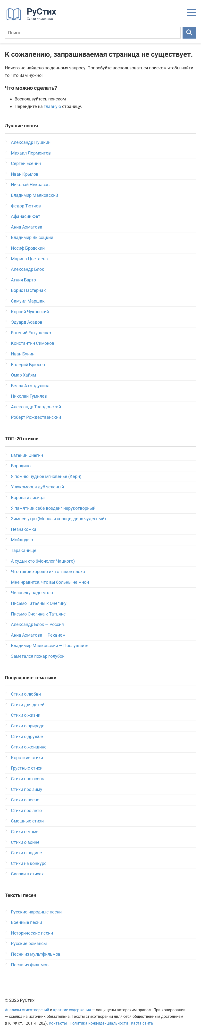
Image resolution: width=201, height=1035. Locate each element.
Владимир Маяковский (34, 195)
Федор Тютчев (26, 205)
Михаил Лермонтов (31, 153)
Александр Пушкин (30, 142)
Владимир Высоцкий (32, 237)
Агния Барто (23, 279)
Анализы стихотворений (27, 1010)
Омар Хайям (23, 375)
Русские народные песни (36, 911)
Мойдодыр (22, 539)
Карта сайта (142, 1023)
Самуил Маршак (28, 301)
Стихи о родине (26, 852)
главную (52, 106)
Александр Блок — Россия (37, 624)
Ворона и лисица (28, 497)
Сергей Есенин (26, 163)
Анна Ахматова (26, 227)
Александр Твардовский (36, 406)
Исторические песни (32, 933)
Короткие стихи (27, 757)
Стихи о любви (26, 694)
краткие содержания (72, 1010)
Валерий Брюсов (28, 364)
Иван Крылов (24, 174)
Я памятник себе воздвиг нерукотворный (53, 508)
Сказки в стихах (27, 873)
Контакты (58, 1023)
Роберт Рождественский (36, 417)
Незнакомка (23, 529)
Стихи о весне (25, 799)
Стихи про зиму (26, 789)
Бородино (21, 465)
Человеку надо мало (32, 592)
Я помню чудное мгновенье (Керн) (46, 476)
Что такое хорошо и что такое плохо (48, 571)
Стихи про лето (26, 810)
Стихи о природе (27, 725)
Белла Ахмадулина (30, 385)
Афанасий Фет (25, 216)
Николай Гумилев (29, 396)
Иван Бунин (22, 353)
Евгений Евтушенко (31, 332)
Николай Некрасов (30, 184)
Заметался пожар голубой (38, 656)
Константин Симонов (32, 343)
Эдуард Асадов (26, 322)
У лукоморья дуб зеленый (37, 486)
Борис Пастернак (28, 290)
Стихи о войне (25, 842)
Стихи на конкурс (28, 863)
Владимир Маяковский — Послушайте (50, 645)
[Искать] (189, 33)
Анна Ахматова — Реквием (38, 635)
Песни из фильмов (30, 964)
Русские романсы (29, 943)
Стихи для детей (27, 704)
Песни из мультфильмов (35, 954)
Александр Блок (27, 269)
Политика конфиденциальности (99, 1023)
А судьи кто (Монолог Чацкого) (43, 561)
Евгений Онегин (27, 455)
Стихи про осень (27, 778)
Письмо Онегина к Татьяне (38, 613)
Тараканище (23, 550)
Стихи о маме (25, 831)
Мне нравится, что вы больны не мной (50, 582)
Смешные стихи (27, 820)
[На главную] (33, 19)
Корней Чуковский (30, 311)
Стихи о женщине (29, 746)
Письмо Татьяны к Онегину (39, 603)
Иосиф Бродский (28, 248)
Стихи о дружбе (27, 736)
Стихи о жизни (25, 715)
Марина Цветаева (29, 258)
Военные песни (26, 922)
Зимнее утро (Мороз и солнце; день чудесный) (58, 518)
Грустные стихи (26, 768)
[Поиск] (93, 33)
